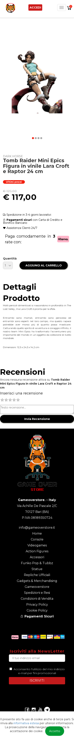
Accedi (35, 7)
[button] (33, 138)
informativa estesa (26, 723)
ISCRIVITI (37, 680)
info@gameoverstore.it (37, 527)
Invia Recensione (37, 419)
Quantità (10, 258)
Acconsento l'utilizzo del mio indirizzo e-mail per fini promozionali (38, 671)
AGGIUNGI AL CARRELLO (43, 265)
